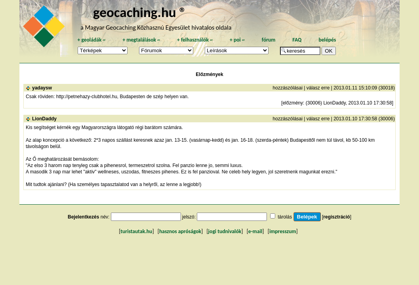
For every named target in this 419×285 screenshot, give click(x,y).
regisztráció (336, 217)
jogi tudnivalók (225, 231)
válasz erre (318, 88)
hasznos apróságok (180, 231)
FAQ (296, 39)
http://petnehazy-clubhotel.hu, (87, 96)
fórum (269, 39)
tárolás (285, 217)
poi (237, 39)
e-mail (255, 231)
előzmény (293, 103)
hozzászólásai (288, 88)
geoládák (91, 39)
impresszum (282, 231)
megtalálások (141, 39)
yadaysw (42, 88)
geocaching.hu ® (140, 12)
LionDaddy (44, 119)
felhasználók (195, 39)
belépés (327, 39)
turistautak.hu (136, 231)
